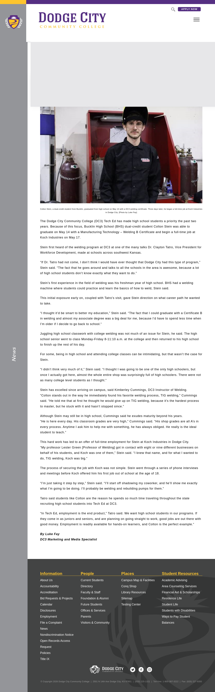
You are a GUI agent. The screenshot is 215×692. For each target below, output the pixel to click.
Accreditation (49, 592)
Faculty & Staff (90, 592)
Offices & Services (93, 610)
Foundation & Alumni (95, 598)
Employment (48, 616)
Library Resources (133, 592)
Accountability (49, 586)
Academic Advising (174, 580)
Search (160, 9)
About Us (46, 580)
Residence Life (172, 598)
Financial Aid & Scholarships (181, 592)
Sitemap (126, 598)
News (44, 628)
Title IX (44, 659)
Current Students (92, 580)
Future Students (91, 604)
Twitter (132, 669)
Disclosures (48, 610)
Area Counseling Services (179, 586)
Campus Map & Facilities (138, 580)
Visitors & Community (95, 622)
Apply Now (177, 9)
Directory (87, 586)
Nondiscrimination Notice (57, 634)
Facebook (141, 669)
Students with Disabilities (178, 610)
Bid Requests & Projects (56, 598)
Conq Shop (128, 586)
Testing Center (131, 604)
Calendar (46, 604)
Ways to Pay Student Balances (176, 619)
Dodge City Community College (13, 22)
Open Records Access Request (55, 644)
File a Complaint (51, 622)
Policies (45, 653)
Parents (86, 616)
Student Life (170, 604)
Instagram (149, 669)
